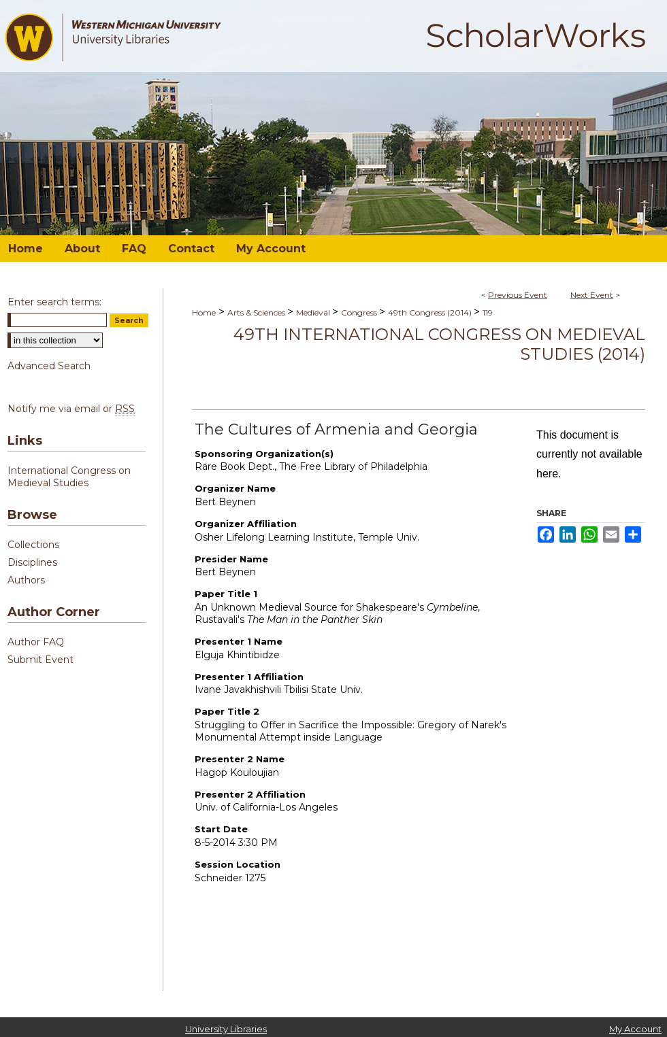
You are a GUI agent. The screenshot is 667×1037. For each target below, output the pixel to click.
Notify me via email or (71, 409)
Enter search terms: (54, 302)
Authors (26, 580)
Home (204, 312)
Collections (33, 545)
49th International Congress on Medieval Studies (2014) (439, 344)
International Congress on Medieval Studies (69, 476)
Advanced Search (49, 366)
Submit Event (40, 659)
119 (488, 312)
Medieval (314, 312)
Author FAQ (35, 642)
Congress (360, 312)
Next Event (591, 295)
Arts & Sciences (257, 312)
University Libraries (226, 1028)
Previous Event (517, 295)
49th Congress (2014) (431, 312)
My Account (635, 1028)
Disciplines (32, 562)
